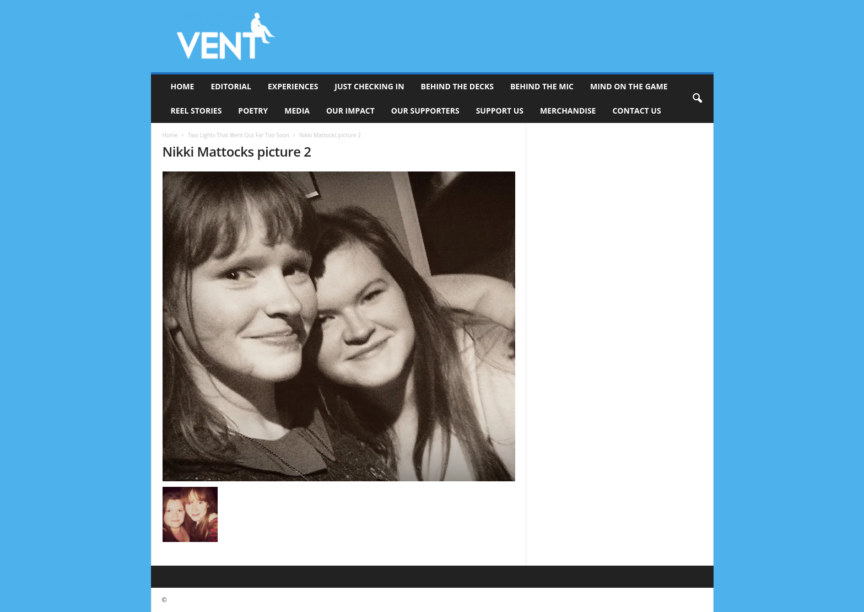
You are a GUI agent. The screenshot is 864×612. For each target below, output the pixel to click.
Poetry (253, 110)
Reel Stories (196, 110)
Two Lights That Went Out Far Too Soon (238, 135)
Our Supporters (425, 110)
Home (183, 86)
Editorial (230, 86)
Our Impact (350, 110)
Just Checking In (369, 86)
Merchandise (568, 110)
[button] (697, 99)
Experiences (293, 86)
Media (297, 110)
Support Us (499, 110)
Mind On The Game (629, 86)
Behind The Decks (457, 86)
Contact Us (636, 110)
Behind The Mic (542, 86)
